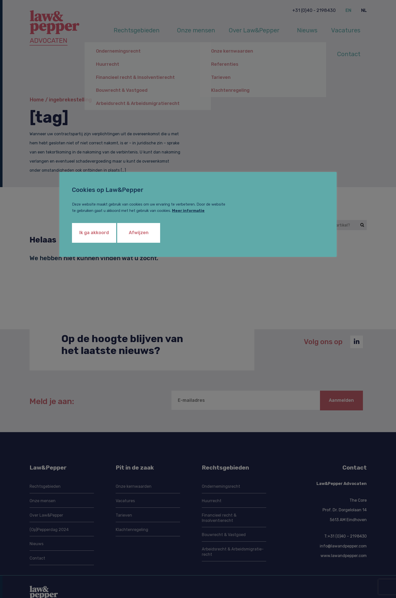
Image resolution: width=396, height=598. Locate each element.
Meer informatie (188, 210)
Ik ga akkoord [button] (94, 232)
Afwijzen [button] (138, 232)
